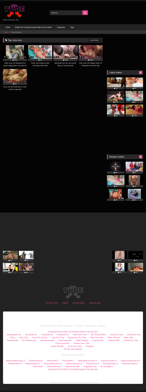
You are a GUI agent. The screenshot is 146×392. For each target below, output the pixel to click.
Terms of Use (94, 303)
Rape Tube (128, 337)
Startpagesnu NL (14, 335)
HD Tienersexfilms (98, 335)
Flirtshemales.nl (15, 364)
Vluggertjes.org (89, 366)
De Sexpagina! (106, 366)
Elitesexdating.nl (33, 364)
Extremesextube (63, 343)
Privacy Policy (79, 303)
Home (8, 27)
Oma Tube (23, 337)
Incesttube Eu (31, 335)
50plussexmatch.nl (130, 364)
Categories (61, 27)
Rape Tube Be (113, 337)
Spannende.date (72, 366)
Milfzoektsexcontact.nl (87, 361)
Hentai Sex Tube (131, 340)
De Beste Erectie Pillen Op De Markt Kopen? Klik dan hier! (73, 332)
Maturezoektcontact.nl (15, 361)
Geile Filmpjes (82, 340)
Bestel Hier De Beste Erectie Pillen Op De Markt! (33, 27)
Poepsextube (12, 340)
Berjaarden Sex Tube (77, 337)
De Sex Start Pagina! (73, 349)
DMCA (65, 303)
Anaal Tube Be (57, 346)
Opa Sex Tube (58, 337)
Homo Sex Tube (74, 346)
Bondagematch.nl (110, 364)
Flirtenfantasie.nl (36, 361)
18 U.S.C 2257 (52, 303)
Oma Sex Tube (116, 335)
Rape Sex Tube (96, 337)
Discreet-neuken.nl (109, 361)
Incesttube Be (47, 335)
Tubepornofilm (114, 340)
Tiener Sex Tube (80, 335)
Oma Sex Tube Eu (40, 337)
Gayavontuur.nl (92, 364)
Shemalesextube (47, 340)
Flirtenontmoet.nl (54, 366)
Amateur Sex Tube (81, 343)
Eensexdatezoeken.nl (53, 364)
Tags (72, 27)
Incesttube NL (63, 335)
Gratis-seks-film (65, 340)
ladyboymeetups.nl (74, 364)
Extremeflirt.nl (68, 361)
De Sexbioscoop (29, 340)
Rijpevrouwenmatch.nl (130, 361)
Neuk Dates (38, 366)
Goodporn (89, 346)
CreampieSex (98, 340)
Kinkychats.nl (52, 361)
